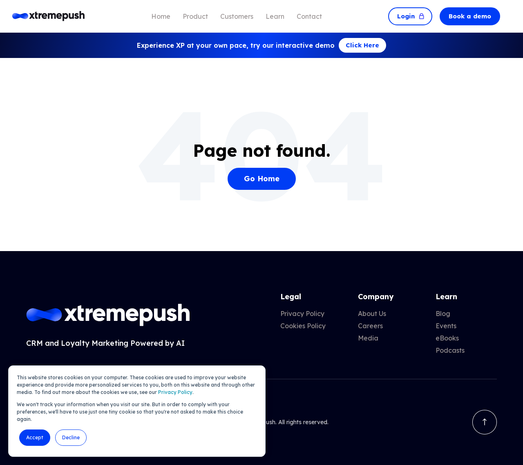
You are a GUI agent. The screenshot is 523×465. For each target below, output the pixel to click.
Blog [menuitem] (443, 313)
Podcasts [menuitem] (450, 350)
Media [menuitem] (368, 338)
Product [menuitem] (195, 16)
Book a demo (470, 16)
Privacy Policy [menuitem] (302, 313)
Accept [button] (34, 437)
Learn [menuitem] (275, 16)
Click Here (362, 45)
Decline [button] (71, 437)
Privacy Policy (175, 392)
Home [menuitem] (160, 16)
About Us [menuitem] (372, 313)
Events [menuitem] (446, 326)
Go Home (261, 178)
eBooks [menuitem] (447, 338)
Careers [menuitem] (370, 326)
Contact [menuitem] (309, 16)
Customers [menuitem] (236, 16)
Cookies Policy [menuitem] (303, 326)
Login (410, 16)
